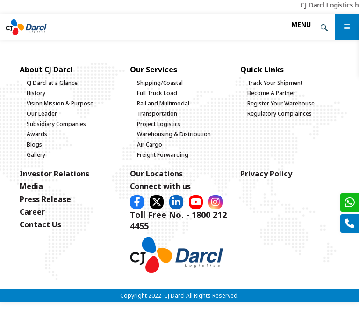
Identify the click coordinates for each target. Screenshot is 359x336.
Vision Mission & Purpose (60, 103)
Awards (37, 134)
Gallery (36, 155)
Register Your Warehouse (281, 103)
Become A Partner (271, 93)
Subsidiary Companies (56, 124)
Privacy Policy (266, 173)
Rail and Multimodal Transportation (163, 108)
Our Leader (42, 114)
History (36, 93)
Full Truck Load (157, 93)
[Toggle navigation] (301, 24)
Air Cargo (149, 144)
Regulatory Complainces (279, 114)
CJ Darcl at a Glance (52, 83)
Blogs (34, 144)
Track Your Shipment (274, 83)
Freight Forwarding (162, 155)
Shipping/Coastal (160, 83)
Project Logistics (158, 124)
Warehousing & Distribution (174, 134)
